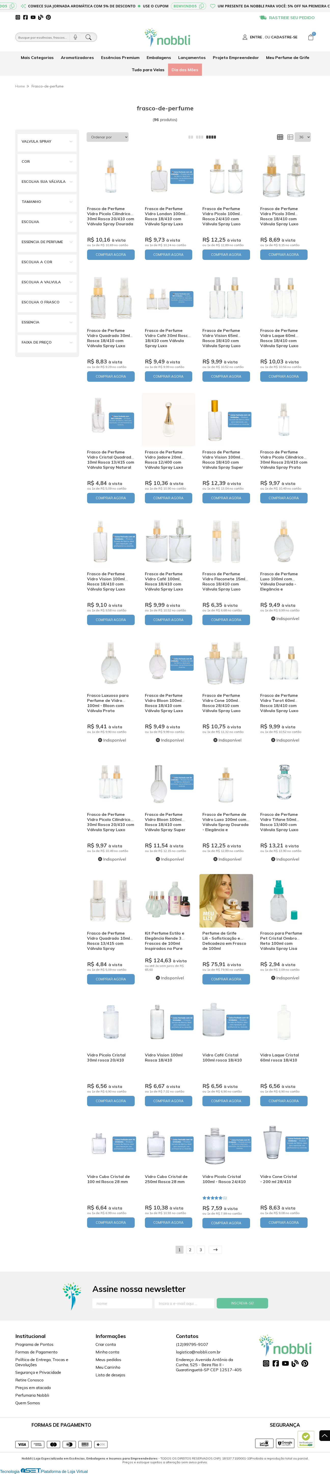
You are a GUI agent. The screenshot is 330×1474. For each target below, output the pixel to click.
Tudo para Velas (148, 69)
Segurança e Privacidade (38, 1372)
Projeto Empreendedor (236, 57)
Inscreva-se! (242, 1303)
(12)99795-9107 (192, 1344)
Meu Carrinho (107, 1367)
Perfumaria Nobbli (32, 1395)
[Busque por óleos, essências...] (43, 37)
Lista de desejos (110, 1374)
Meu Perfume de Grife (287, 57)
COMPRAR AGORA (111, 255)
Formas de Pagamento (36, 1351)
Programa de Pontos (34, 1344)
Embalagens (159, 57)
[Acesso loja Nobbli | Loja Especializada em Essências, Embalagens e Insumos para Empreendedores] (270, 37)
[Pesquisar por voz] (75, 37)
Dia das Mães (185, 69)
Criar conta (105, 1344)
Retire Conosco (29, 1379)
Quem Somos (27, 1402)
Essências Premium (120, 57)
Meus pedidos (108, 1359)
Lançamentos (192, 57)
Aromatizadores (77, 57)
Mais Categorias (37, 57)
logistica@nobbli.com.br (198, 1351)
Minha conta (107, 1351)
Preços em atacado (33, 1387)
